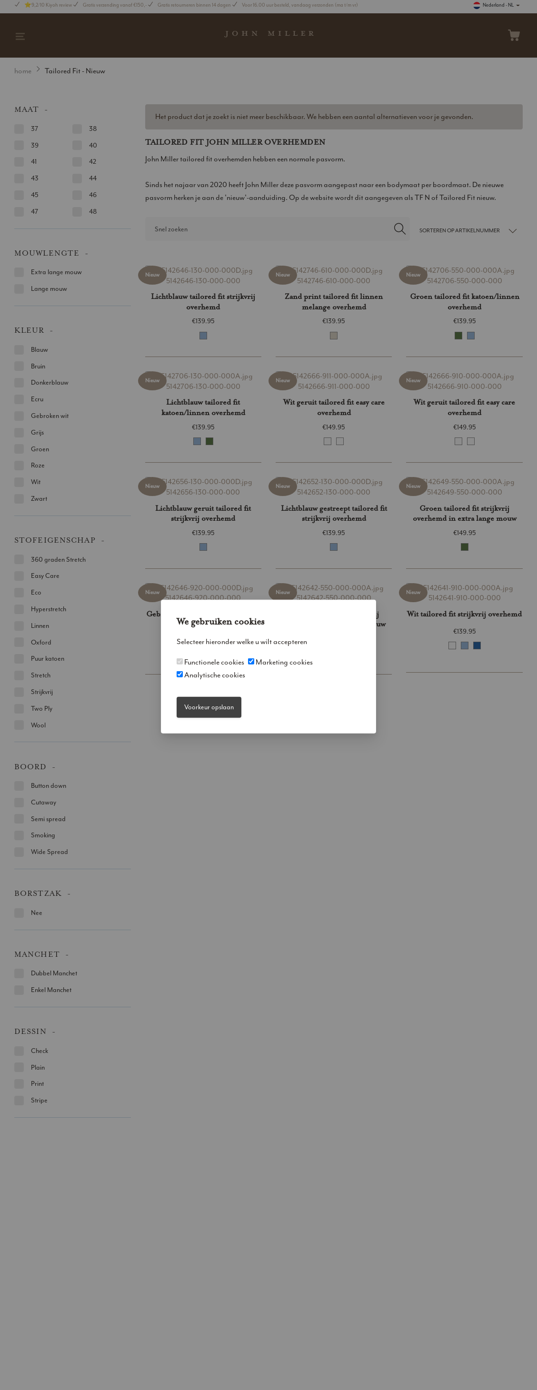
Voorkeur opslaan (209, 707)
